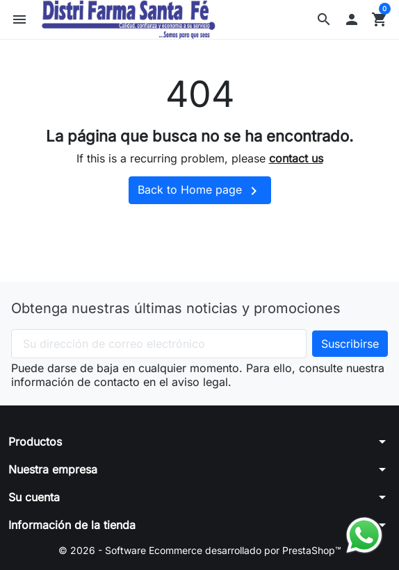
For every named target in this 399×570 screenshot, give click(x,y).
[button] (324, 19)
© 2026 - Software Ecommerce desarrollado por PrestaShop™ (199, 550)
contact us (296, 158)
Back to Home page (200, 191)
